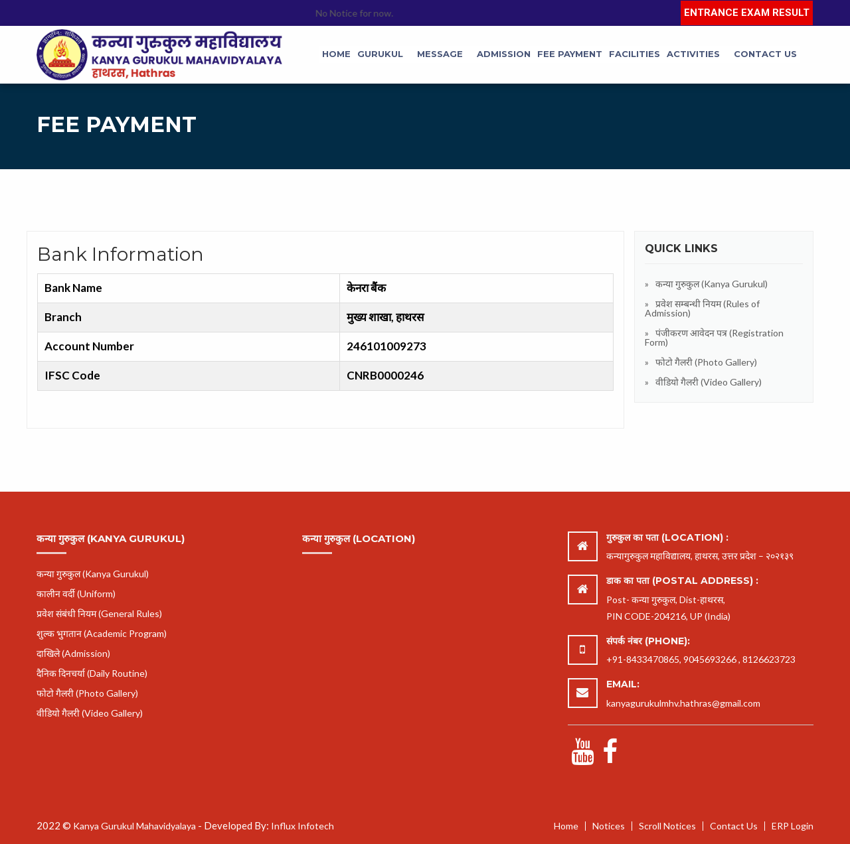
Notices (608, 826)
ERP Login (792, 826)
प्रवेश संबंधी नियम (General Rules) (99, 613)
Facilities (634, 53)
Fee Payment (569, 53)
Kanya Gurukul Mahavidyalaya (134, 825)
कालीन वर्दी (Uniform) (76, 593)
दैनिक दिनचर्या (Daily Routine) (92, 673)
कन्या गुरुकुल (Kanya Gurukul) (711, 283)
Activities (693, 53)
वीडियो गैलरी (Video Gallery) (708, 381)
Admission (504, 53)
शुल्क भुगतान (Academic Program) (102, 633)
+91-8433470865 (642, 659)
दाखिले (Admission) (73, 653)
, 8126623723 (767, 659)
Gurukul (380, 53)
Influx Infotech (302, 825)
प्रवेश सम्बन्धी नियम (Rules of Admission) (702, 308)
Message (440, 53)
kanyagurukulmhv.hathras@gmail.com (683, 703)
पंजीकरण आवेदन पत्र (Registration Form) (714, 337)
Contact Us (765, 53)
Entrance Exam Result (746, 13)
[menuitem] (336, 54)
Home (336, 53)
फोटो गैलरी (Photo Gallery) (706, 362)
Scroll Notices (667, 826)
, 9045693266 (707, 659)
